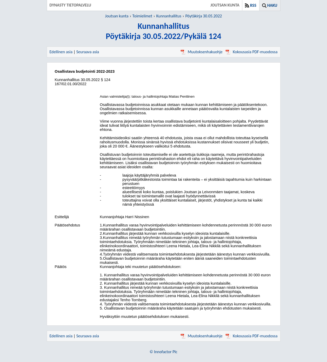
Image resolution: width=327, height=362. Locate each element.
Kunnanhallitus (168, 16)
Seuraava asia (87, 51)
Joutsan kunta (117, 16)
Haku (272, 5)
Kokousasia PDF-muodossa (251, 51)
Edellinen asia (61, 51)
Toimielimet (142, 16)
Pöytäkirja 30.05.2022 (203, 16)
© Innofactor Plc (163, 351)
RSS (253, 5)
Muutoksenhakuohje (202, 51)
